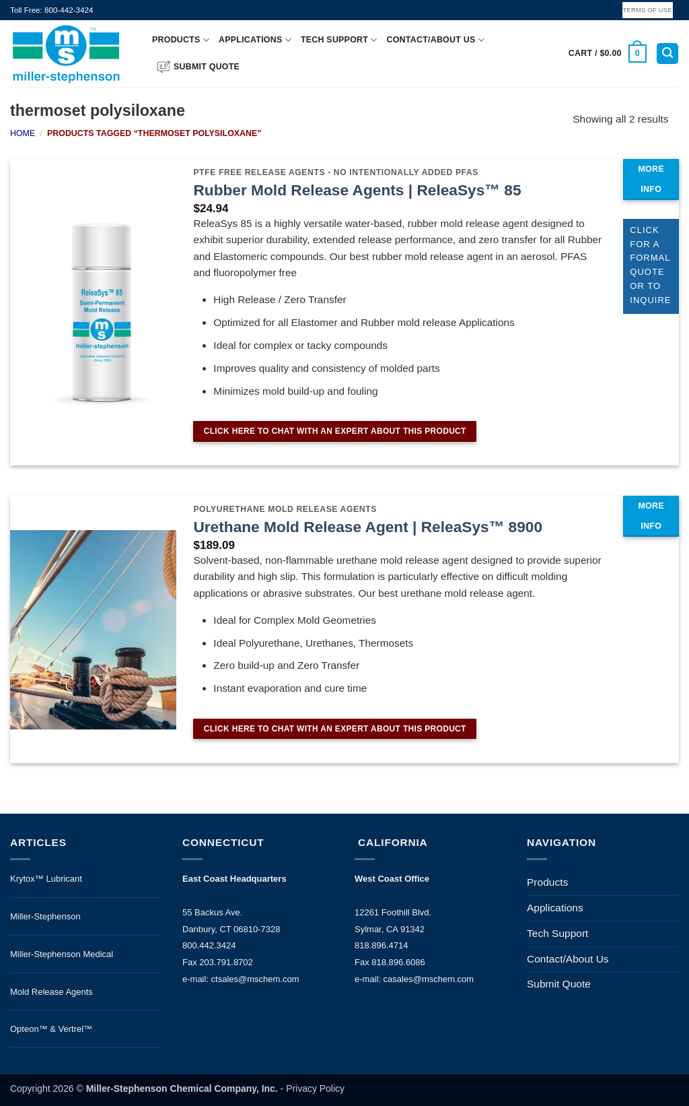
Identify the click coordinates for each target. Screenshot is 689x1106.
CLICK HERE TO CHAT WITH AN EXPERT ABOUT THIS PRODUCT (335, 431)
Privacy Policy (315, 1088)
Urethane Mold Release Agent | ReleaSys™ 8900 (367, 526)
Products (180, 40)
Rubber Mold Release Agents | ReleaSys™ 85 (357, 190)
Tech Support (339, 40)
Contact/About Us (435, 40)
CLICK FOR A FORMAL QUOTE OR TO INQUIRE (650, 265)
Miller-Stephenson (45, 916)
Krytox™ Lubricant (46, 879)
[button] (608, 53)
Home (22, 133)
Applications (255, 40)
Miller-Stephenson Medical (61, 954)
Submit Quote (198, 66)
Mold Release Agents (51, 992)
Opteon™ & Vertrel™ (51, 1029)
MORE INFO (651, 179)
